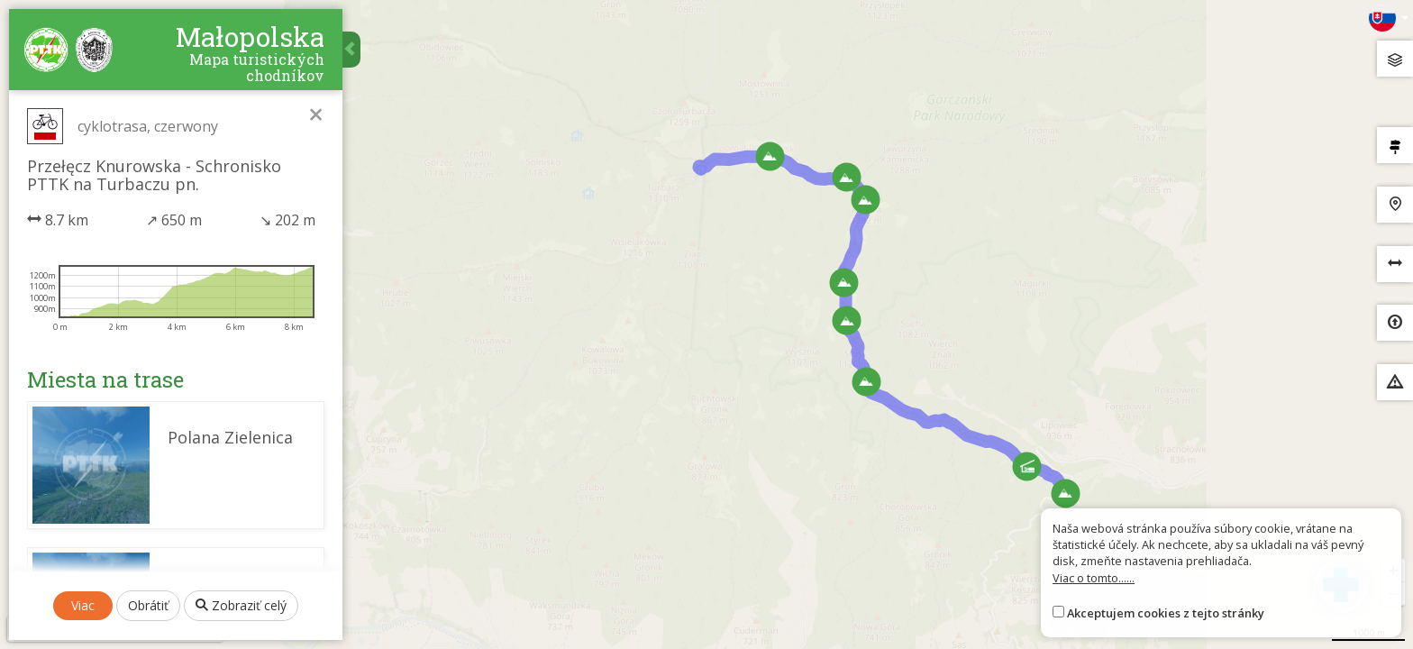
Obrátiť (148, 605)
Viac (83, 605)
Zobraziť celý (241, 605)
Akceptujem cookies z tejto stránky (1165, 613)
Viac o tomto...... (1094, 578)
